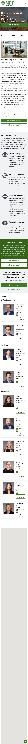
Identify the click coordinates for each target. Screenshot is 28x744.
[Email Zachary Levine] (17, 382)
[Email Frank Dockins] (17, 430)
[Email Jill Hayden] (17, 472)
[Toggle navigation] (25, 3)
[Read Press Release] (14, 120)
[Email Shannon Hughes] (17, 493)
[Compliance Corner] (14, 289)
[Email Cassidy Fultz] (17, 451)
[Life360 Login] (14, 125)
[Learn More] (14, 260)
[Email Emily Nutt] (17, 511)
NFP (2, 34)
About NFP (8, 34)
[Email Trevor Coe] (17, 335)
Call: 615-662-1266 (14, 25)
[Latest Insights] (14, 285)
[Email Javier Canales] (17, 361)
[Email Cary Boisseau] (17, 408)
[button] (25, 741)
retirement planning (14, 179)
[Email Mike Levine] (17, 315)
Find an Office (16, 34)
